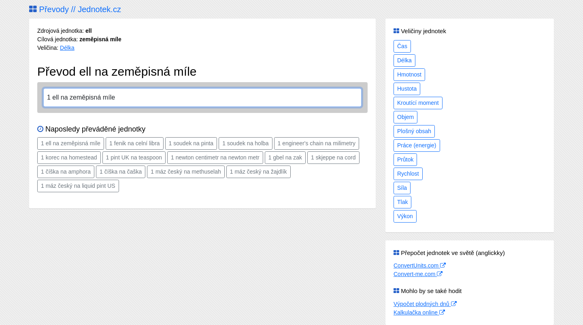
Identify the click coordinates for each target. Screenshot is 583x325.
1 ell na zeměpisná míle (70, 143)
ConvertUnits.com (420, 265)
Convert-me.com (418, 274)
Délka (67, 48)
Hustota (407, 88)
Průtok (405, 159)
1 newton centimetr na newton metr (215, 157)
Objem (405, 117)
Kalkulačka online (419, 312)
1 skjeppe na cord (333, 157)
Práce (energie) (416, 145)
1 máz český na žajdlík (258, 171)
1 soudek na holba (245, 143)
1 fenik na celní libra (134, 143)
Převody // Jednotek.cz (75, 9)
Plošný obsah (414, 131)
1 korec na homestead (69, 157)
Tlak (402, 202)
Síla (402, 188)
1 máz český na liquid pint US (78, 186)
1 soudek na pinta (191, 143)
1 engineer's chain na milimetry (317, 143)
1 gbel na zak (285, 157)
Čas (402, 46)
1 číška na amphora (66, 171)
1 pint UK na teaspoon (134, 157)
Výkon (405, 216)
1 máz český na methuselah (186, 171)
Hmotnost (409, 74)
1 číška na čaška (121, 171)
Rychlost (408, 173)
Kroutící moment (418, 103)
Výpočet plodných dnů (425, 304)
